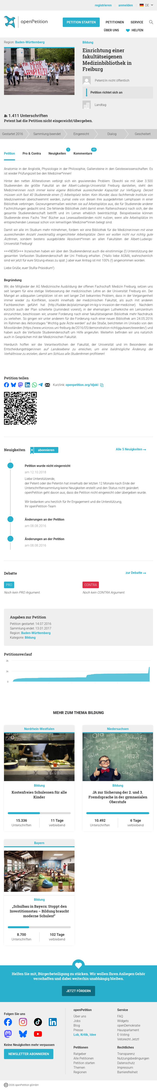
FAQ (120, 1016)
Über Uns (111, 30)
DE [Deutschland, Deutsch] (144, 5)
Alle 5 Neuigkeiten (129, 449)
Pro (9, 585)
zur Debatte (134, 573)
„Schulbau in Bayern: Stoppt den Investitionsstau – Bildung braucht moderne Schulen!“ (39, 911)
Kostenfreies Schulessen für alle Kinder (39, 794)
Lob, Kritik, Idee (85, 1035)
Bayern (39, 843)
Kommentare (83, 151)
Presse (78, 1030)
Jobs (77, 1021)
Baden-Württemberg (30, 42)
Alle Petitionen (84, 1058)
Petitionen (115, 22)
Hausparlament (128, 1030)
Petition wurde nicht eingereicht (47, 466)
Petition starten (81, 22)
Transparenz (126, 1054)
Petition (9, 153)
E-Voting (123, 1035)
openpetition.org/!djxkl (84, 385)
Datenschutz (126, 1063)
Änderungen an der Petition (44, 519)
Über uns (80, 1016)
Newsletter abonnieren (28, 1054)
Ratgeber (80, 1054)
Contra (90, 585)
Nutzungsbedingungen (133, 1058)
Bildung (87, 42)
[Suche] (151, 22)
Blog (77, 1025)
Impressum (125, 1067)
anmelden (125, 5)
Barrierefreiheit (127, 1072)
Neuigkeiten (57, 151)
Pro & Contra (32, 153)
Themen (79, 1067)
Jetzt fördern (78, 991)
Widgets (123, 1021)
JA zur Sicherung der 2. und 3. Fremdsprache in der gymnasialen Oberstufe (117, 797)
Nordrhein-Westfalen (39, 729)
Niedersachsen (118, 729)
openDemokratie (128, 1025)
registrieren (103, 5)
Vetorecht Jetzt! (128, 1039)
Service (137, 22)
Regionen (80, 1072)
